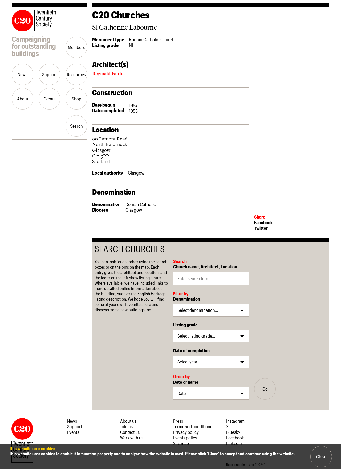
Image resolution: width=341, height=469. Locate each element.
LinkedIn (234, 443)
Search (76, 125)
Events (49, 98)
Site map (181, 443)
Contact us (130, 432)
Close (321, 456)
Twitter (261, 228)
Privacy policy (186, 432)
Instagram (235, 420)
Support (49, 74)
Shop (76, 98)
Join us (126, 426)
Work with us (131, 437)
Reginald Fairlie (108, 73)
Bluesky (233, 432)
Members (76, 47)
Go (265, 388)
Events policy (185, 437)
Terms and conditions (192, 426)
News (22, 74)
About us (128, 420)
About (22, 98)
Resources (76, 74)
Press (178, 420)
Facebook (263, 222)
